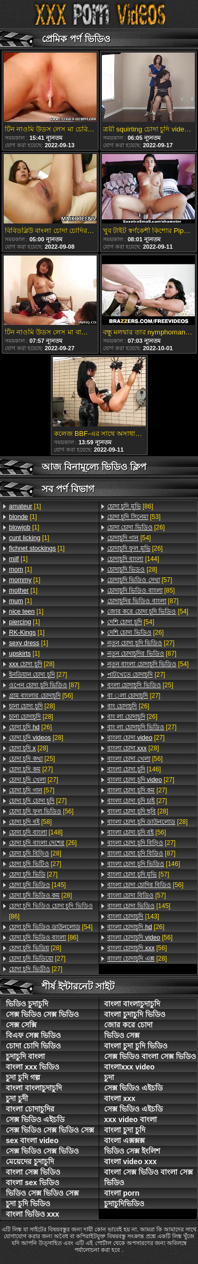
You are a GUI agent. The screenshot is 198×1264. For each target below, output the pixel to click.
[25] (32, 758)
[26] (30, 727)
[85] (141, 590)
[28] (31, 664)
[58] (30, 821)
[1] (25, 506)
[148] (36, 832)
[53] (134, 517)
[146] (134, 769)
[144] (133, 559)
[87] (44, 685)
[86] (51, 911)
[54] (50, 927)
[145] (37, 885)
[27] (38, 674)
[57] (31, 790)
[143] (133, 916)
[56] (41, 695)
